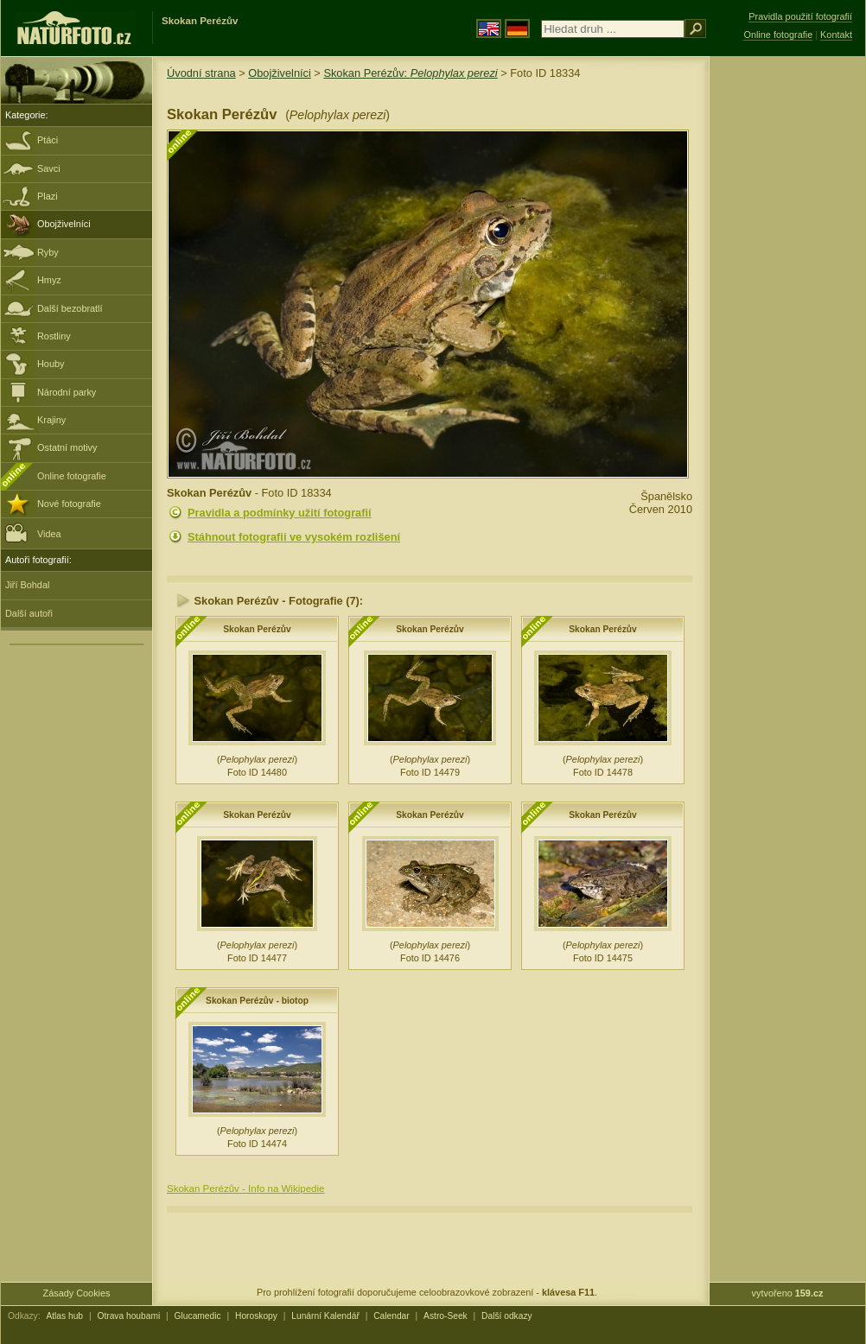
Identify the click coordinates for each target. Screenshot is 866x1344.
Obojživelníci (64, 224)
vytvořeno (788, 1293)
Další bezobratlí (70, 308)
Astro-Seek (445, 1316)
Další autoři (29, 613)
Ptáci (47, 140)
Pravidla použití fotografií (800, 16)
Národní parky (66, 392)
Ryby (48, 252)
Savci (48, 168)
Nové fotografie (69, 503)
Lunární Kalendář (325, 1316)
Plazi (47, 196)
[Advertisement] (787, 332)
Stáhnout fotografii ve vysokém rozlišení (294, 536)
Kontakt (836, 34)
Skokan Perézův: (410, 73)
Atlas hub (64, 1316)
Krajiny (51, 420)
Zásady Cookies (77, 1293)
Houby (50, 363)
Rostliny (54, 336)
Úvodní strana (201, 73)
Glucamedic (198, 1316)
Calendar (391, 1316)
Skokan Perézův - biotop (257, 1000)
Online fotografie (71, 476)
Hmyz (49, 280)
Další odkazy (506, 1316)
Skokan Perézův (257, 629)
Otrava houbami (128, 1316)
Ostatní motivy (67, 447)
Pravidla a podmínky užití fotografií (280, 512)
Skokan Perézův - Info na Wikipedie (245, 1188)
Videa (33, 532)
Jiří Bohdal (27, 585)
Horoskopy (256, 1316)
